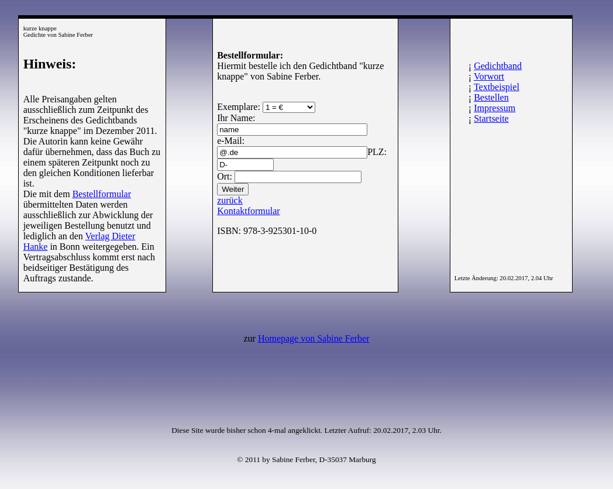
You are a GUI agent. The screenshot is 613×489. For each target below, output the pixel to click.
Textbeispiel (496, 87)
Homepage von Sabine (314, 338)
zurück (230, 200)
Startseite (491, 118)
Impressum (494, 108)
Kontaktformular (248, 211)
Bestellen (491, 97)
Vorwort (489, 76)
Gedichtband (498, 66)
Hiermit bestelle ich (254, 66)
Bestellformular (102, 194)
